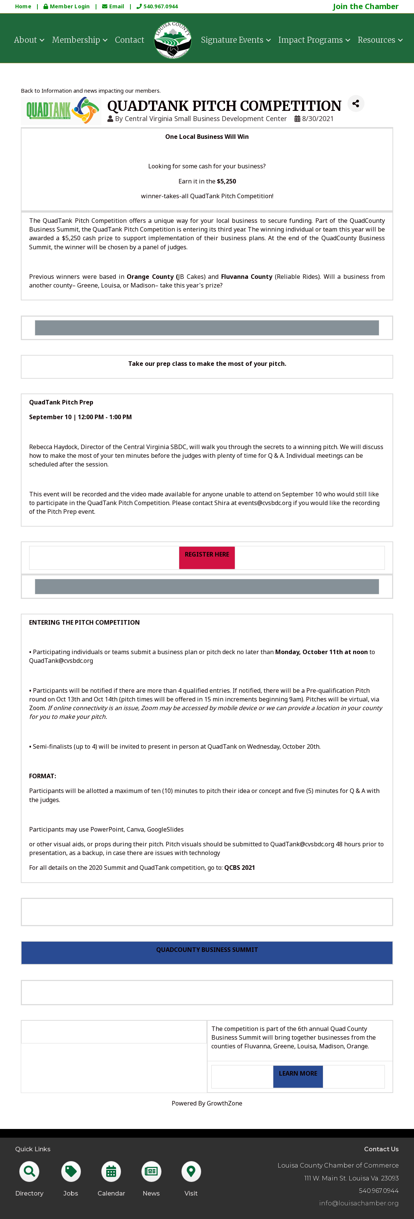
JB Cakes (190, 276)
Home (23, 6)
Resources (376, 39)
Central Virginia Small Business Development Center (206, 118)
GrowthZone (224, 1103)
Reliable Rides (297, 276)
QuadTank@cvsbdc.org (61, 660)
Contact (129, 39)
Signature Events (232, 39)
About (25, 39)
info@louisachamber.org (359, 1203)
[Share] (355, 103)
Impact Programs (310, 39)
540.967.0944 (157, 6)
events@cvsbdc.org (265, 503)
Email (114, 6)
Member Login (67, 6)
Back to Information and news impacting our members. (91, 90)
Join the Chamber (366, 6)
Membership (76, 39)
